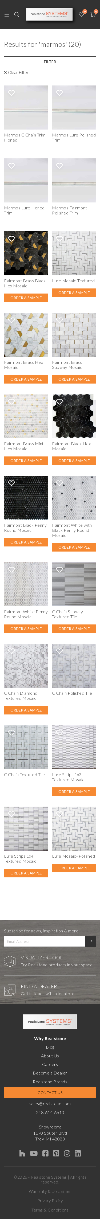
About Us (50, 1055)
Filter (50, 61)
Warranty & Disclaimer (50, 1191)
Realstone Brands (50, 1081)
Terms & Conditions (50, 1210)
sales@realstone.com (50, 1103)
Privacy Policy (50, 1200)
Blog (50, 1046)
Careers (50, 1064)
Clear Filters (19, 72)
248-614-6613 (50, 1112)
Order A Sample (26, 297)
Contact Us (50, 1092)
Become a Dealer (50, 1072)
